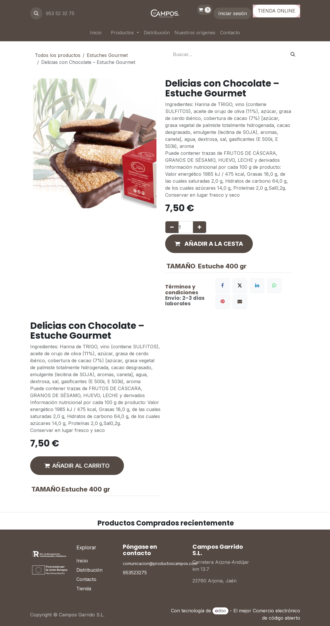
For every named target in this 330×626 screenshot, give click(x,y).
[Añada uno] (199, 227)
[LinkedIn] (257, 285)
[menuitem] (96, 32)
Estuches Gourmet (107, 55)
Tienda (83, 588)
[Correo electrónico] (240, 301)
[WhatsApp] (274, 285)
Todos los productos (57, 55)
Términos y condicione (180, 289)
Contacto (86, 579)
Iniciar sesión (232, 13)
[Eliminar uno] (172, 227)
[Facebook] (223, 285)
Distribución (89, 570)
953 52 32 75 (61, 13)
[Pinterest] (223, 301)
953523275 (135, 572)
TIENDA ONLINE (276, 11)
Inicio (82, 561)
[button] (36, 13)
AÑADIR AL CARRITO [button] (77, 465)
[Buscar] (293, 54)
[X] (240, 285)
